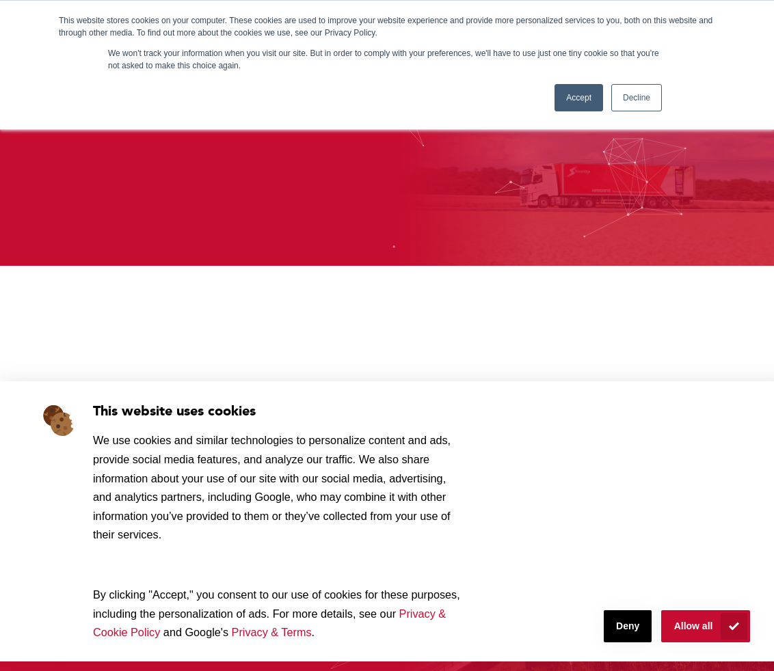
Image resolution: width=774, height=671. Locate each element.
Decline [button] (636, 97)
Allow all (693, 625)
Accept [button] (578, 97)
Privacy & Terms (272, 632)
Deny (627, 625)
